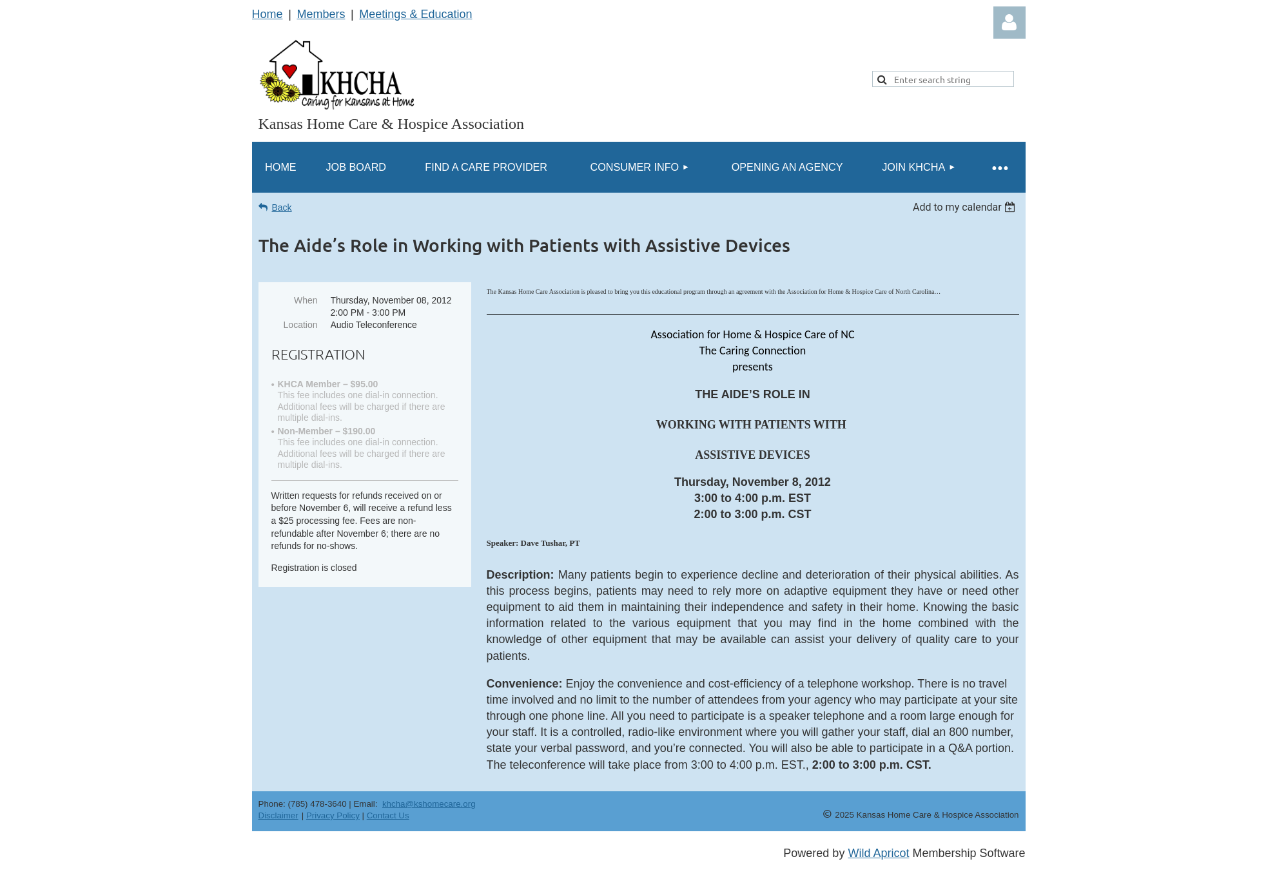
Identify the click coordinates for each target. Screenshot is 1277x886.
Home (267, 14)
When (306, 300)
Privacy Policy (333, 815)
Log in (1009, 22)
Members (321, 14)
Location (301, 325)
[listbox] (966, 207)
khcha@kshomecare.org (429, 804)
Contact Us (388, 815)
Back (282, 207)
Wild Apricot (878, 853)
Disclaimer (278, 815)
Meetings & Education (415, 14)
